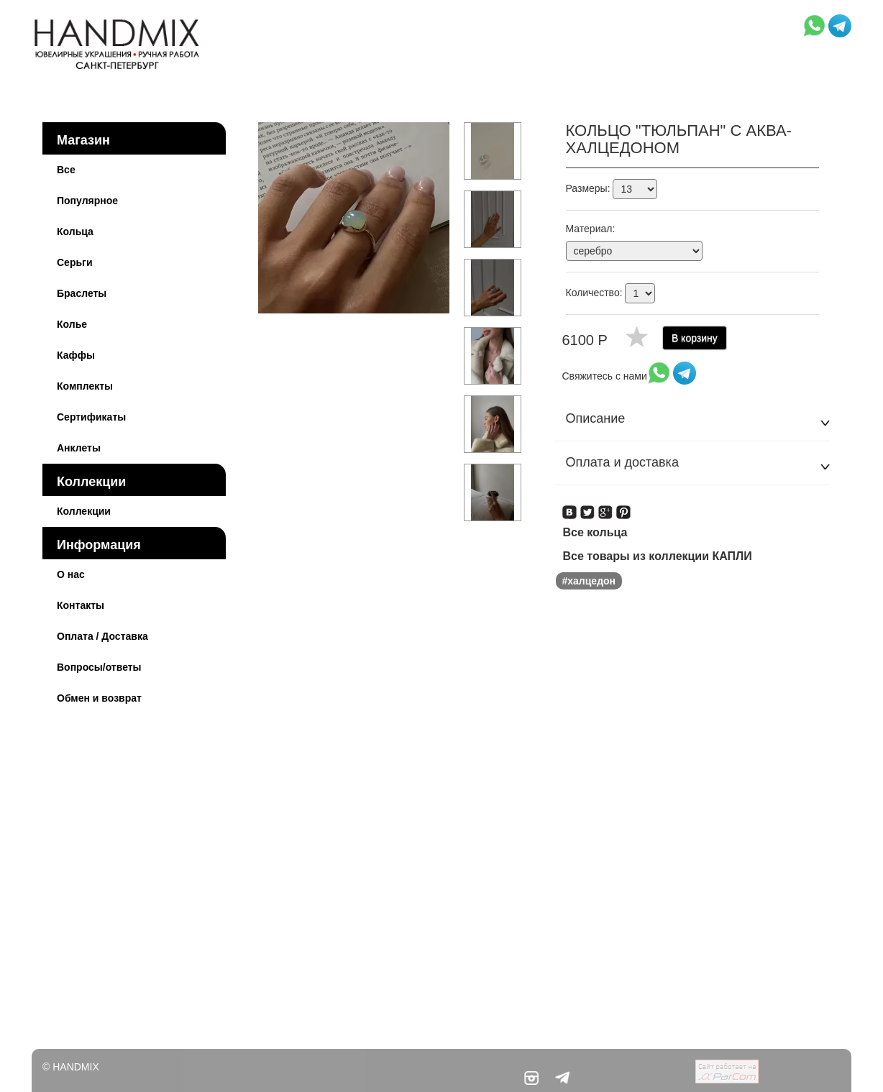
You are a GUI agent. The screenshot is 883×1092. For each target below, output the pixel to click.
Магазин (83, 140)
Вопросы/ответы (99, 667)
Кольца (75, 231)
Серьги (75, 262)
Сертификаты (91, 417)
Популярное (87, 200)
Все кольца (595, 532)
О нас (71, 574)
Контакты (80, 605)
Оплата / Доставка (102, 636)
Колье (72, 324)
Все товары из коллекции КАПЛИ (657, 556)
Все (66, 169)
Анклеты (79, 448)
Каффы (76, 355)
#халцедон (589, 581)
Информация (99, 545)
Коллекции (91, 481)
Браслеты (81, 293)
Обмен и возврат (99, 698)
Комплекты (85, 386)
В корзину (695, 338)
